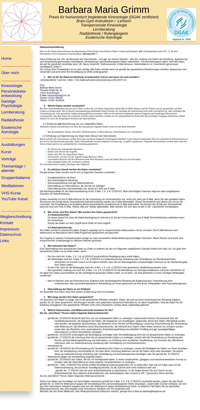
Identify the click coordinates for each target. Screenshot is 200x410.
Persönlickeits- (14, 91)
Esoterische (12, 127)
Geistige (9, 101)
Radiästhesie (12, 120)
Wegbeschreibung (15, 216)
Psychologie (11, 105)
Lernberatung (13, 112)
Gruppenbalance (15, 177)
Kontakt (6, 223)
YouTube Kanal (14, 199)
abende (7, 170)
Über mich (10, 73)
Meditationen (12, 186)
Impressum (9, 229)
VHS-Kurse (11, 193)
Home (6, 58)
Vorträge (8, 159)
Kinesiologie (11, 85)
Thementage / (13, 166)
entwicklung (11, 95)
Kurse (6, 152)
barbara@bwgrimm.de (59, 95)
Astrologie (10, 132)
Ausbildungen (13, 144)
